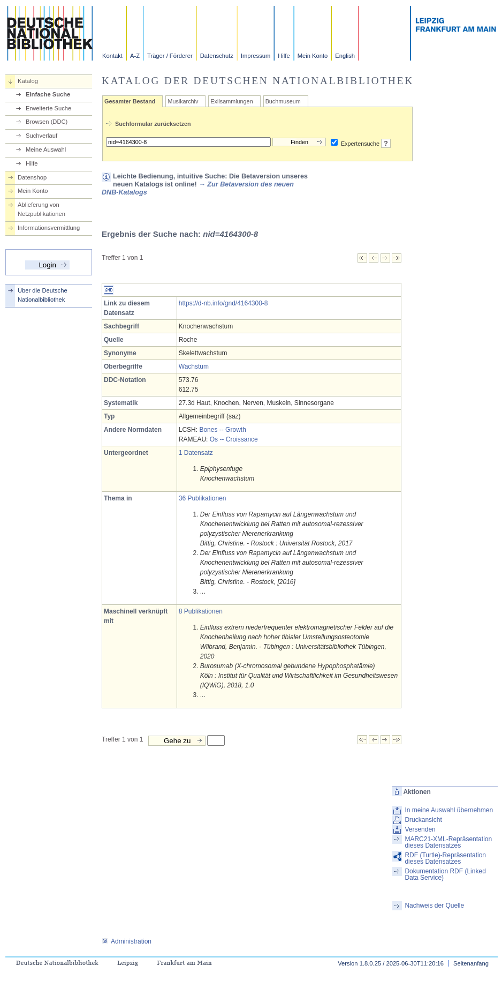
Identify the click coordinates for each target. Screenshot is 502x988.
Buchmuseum (283, 101)
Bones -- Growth (222, 429)
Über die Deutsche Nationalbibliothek (42, 295)
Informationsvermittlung (49, 227)
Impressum (255, 56)
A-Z (135, 56)
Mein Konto (313, 56)
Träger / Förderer (170, 56)
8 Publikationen (201, 611)
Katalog (28, 81)
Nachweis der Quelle (434, 905)
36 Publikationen (202, 498)
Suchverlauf (41, 135)
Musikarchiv (183, 101)
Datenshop (32, 177)
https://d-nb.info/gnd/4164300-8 (223, 303)
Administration (126, 941)
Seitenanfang (471, 963)
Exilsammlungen (231, 101)
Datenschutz (216, 56)
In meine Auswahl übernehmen (449, 810)
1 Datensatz (196, 452)
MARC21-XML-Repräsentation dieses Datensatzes (448, 842)
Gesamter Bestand (129, 101)
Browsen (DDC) (46, 121)
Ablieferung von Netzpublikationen (41, 209)
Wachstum (194, 366)
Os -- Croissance (234, 439)
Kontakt (112, 56)
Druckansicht (423, 820)
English (345, 56)
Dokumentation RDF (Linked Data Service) (445, 874)
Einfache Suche (48, 94)
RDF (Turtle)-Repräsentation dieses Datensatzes (445, 858)
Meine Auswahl (46, 149)
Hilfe (284, 56)
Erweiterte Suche (48, 108)
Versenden (420, 829)
